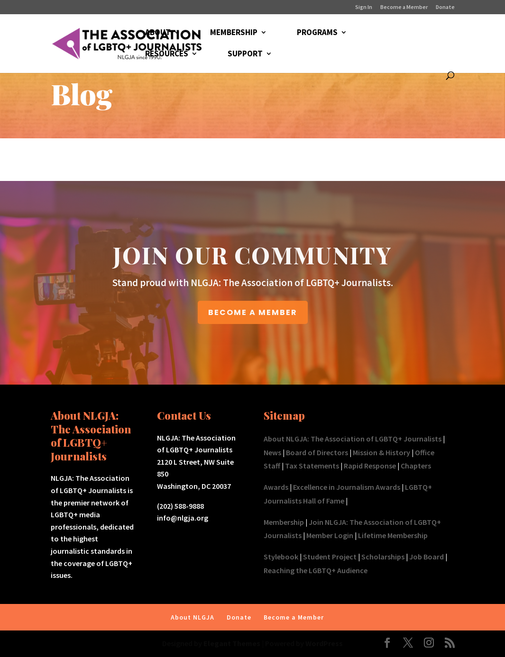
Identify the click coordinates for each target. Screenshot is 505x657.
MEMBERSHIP (233, 33)
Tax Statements (312, 465)
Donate (445, 7)
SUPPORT (245, 54)
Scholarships (382, 556)
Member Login (329, 535)
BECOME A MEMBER (252, 312)
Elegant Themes (231, 643)
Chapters (416, 465)
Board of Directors (317, 452)
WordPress (324, 643)
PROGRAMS (317, 33)
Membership (284, 522)
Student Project (330, 556)
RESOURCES (166, 54)
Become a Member (404, 7)
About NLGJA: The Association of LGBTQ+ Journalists (352, 438)
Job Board (426, 556)
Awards (276, 487)
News (272, 452)
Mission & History (381, 452)
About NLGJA (192, 617)
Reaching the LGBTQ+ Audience (315, 570)
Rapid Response (370, 465)
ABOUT (158, 33)
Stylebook (281, 556)
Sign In (363, 7)
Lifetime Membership (393, 535)
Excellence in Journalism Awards (346, 487)
